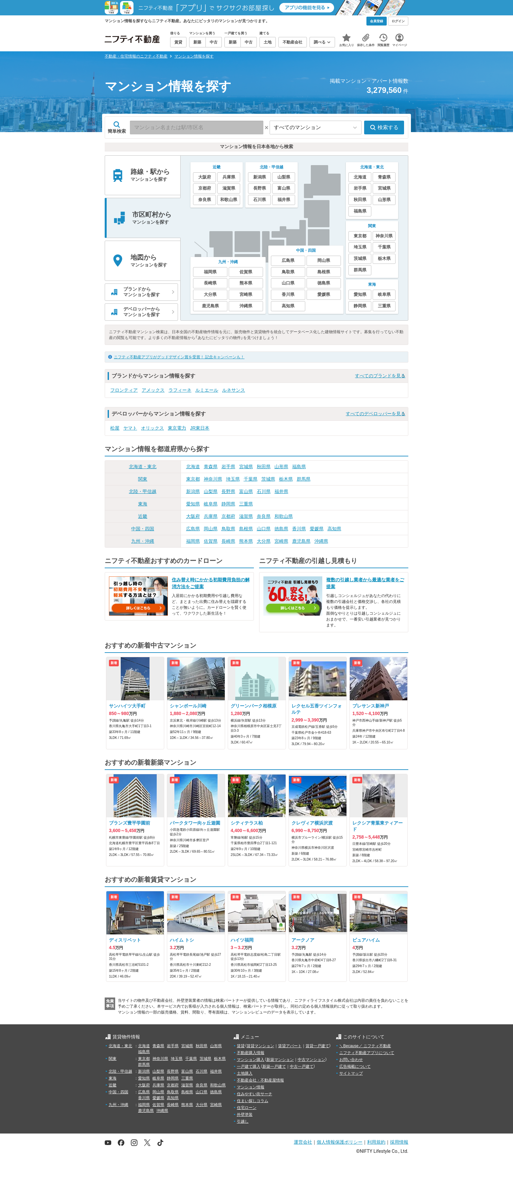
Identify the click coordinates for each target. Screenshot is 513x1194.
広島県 (193, 528)
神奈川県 (213, 479)
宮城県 (246, 466)
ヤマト (130, 428)
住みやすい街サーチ (254, 1094)
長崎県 (228, 541)
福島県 (299, 466)
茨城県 (268, 479)
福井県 (281, 491)
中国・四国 (142, 528)
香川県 (299, 528)
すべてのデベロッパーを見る (375, 413)
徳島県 (281, 528)
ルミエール (206, 390)
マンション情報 (250, 1087)
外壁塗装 (245, 1114)
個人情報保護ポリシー (340, 1142)
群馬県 (303, 479)
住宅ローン (246, 1107)
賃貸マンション (260, 1046)
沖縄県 (321, 541)
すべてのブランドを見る (380, 375)
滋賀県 (246, 516)
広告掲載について (355, 1066)
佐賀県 (211, 541)
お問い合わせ (351, 1059)
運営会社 (303, 1142)
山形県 (281, 466)
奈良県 (264, 516)
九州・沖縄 (142, 541)
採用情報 (399, 1142)
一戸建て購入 (248, 1066)
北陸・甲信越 (142, 491)
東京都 (193, 479)
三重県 (246, 503)
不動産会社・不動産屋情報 (260, 1080)
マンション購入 (250, 1059)
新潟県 (193, 491)
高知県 (334, 528)
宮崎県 (281, 541)
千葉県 (250, 479)
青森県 (211, 466)
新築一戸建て (274, 1066)
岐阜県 (211, 503)
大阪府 (193, 516)
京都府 (228, 516)
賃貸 (241, 1046)
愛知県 (193, 503)
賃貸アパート (290, 1046)
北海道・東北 (142, 466)
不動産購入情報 (250, 1052)
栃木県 (286, 479)
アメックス (153, 390)
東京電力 (177, 428)
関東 (142, 479)
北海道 (193, 466)
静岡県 (228, 503)
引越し (243, 1121)
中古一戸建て (301, 1066)
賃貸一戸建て (317, 1046)
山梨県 (211, 491)
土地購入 (245, 1073)
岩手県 (228, 466)
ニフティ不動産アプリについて (366, 1052)
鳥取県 (228, 528)
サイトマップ (351, 1073)
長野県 (228, 491)
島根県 (246, 528)
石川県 (264, 491)
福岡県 (193, 541)
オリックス (152, 428)
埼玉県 (233, 479)
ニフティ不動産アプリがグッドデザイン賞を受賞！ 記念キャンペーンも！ (179, 357)
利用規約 (376, 1142)
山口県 (264, 528)
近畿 (142, 516)
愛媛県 (317, 528)
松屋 (114, 428)
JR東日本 (199, 428)
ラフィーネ (179, 390)
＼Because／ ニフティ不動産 (365, 1046)
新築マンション (280, 1059)
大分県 (264, 541)
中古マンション (311, 1059)
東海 (142, 503)
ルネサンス (233, 390)
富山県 (246, 491)
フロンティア (124, 390)
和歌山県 (283, 516)
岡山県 (211, 528)
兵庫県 (211, 516)
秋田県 (264, 466)
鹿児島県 (301, 541)
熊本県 (246, 541)
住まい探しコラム (252, 1101)
